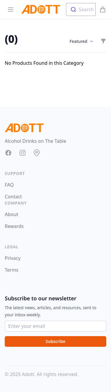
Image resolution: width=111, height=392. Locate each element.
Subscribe (55, 341)
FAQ (9, 185)
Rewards (14, 226)
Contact (13, 196)
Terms (11, 270)
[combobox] (81, 9)
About (11, 214)
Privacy (12, 258)
